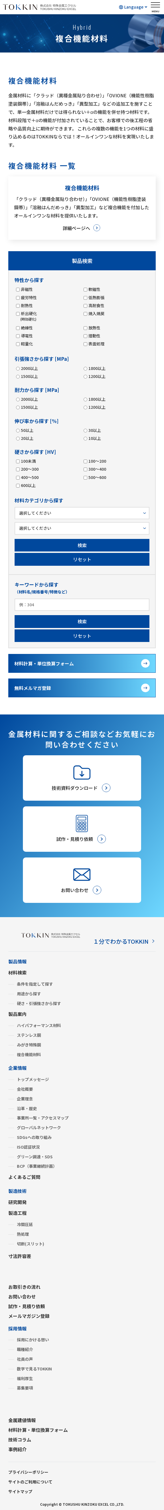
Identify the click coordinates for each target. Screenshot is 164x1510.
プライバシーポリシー (28, 1472)
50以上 (26, 430)
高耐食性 (96, 305)
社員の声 (25, 1359)
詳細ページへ (76, 228)
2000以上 (29, 368)
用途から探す (29, 993)
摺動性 (94, 335)
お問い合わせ (22, 1296)
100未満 (28, 461)
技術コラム (19, 1439)
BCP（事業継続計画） (37, 1166)
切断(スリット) (30, 1244)
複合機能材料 (29, 1054)
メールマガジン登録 (29, 1315)
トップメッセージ (33, 1079)
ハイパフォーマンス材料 (39, 1025)
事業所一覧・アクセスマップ (43, 1118)
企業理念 (25, 1099)
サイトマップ (20, 1491)
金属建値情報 (22, 1420)
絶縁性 (26, 327)
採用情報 (17, 1328)
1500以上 (29, 376)
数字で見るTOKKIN (34, 1369)
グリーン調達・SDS (35, 1156)
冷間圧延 (25, 1224)
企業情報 (17, 1067)
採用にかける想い (33, 1339)
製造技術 (17, 1190)
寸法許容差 (19, 1256)
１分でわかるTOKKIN (121, 941)
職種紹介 (25, 1349)
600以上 (28, 485)
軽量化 (26, 343)
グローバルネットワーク (39, 1127)
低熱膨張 (96, 297)
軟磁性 (94, 289)
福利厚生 (25, 1378)
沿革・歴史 (27, 1108)
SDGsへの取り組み (34, 1137)
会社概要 (25, 1089)
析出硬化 (28, 316)
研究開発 (17, 1202)
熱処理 (23, 1234)
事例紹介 (17, 1449)
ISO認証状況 (28, 1147)
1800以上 (97, 368)
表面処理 (96, 343)
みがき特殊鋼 (29, 1045)
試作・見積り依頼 (26, 1306)
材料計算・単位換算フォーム (44, 663)
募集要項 (25, 1388)
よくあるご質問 (24, 1176)
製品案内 (17, 1013)
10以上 (94, 438)
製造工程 (17, 1212)
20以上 (26, 438)
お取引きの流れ (24, 1286)
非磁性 (26, 289)
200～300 (29, 469)
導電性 (26, 335)
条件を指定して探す (35, 984)
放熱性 (94, 327)
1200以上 (97, 376)
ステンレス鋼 (29, 1035)
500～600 (97, 477)
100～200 (97, 461)
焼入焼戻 (96, 313)
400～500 (29, 477)
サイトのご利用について (30, 1482)
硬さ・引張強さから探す (39, 1003)
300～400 (97, 469)
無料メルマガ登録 (32, 687)
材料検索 (17, 972)
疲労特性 (28, 297)
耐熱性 (26, 305)
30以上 (94, 430)
